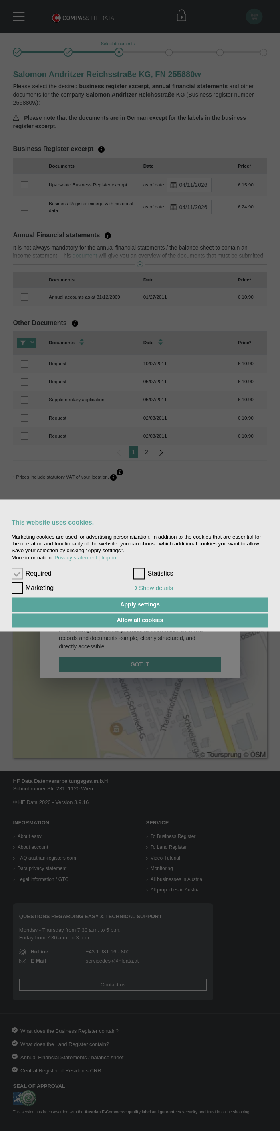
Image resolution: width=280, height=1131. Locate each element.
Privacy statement (75, 558)
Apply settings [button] (140, 604)
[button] (153, 588)
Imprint (109, 558)
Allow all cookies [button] (140, 620)
